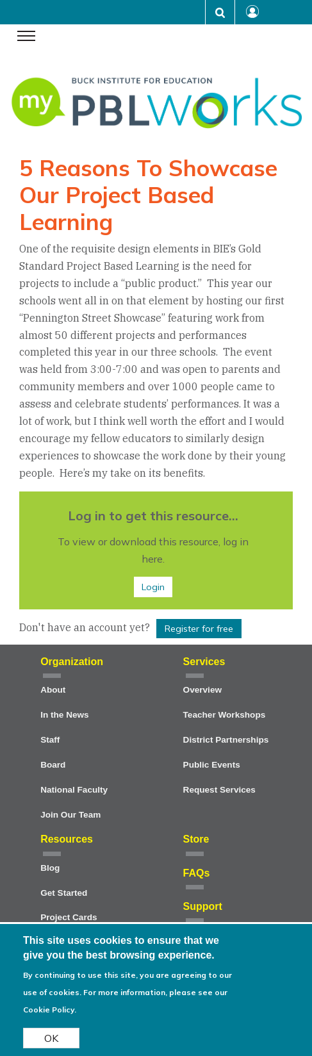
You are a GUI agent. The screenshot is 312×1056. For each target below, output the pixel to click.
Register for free (199, 628)
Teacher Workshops (224, 715)
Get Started (63, 893)
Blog (50, 868)
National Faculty (74, 790)
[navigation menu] (26, 37)
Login (153, 587)
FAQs (196, 873)
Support (202, 906)
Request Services (219, 790)
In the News (64, 715)
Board (52, 765)
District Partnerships (226, 740)
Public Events (211, 765)
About (52, 690)
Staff (50, 740)
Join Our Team (70, 815)
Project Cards (68, 917)
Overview (202, 690)
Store (196, 839)
